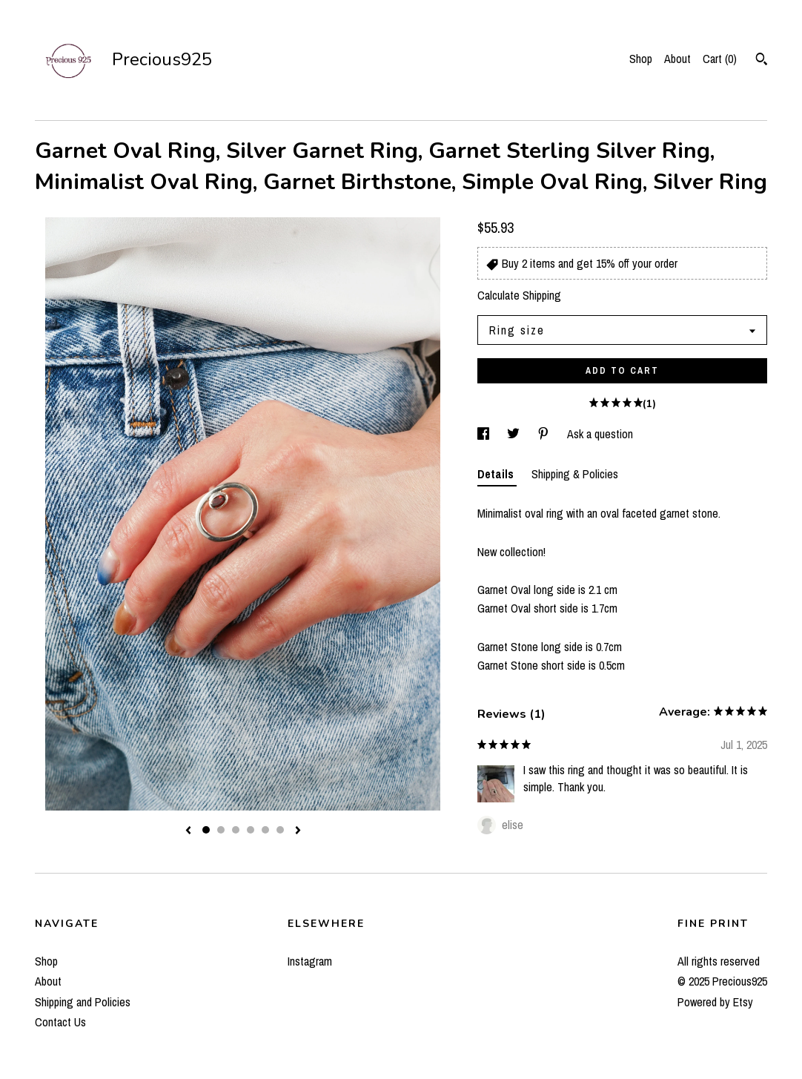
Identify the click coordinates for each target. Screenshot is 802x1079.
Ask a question (600, 434)
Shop (640, 58)
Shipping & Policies (574, 474)
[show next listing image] (298, 831)
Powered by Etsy (715, 1002)
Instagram (310, 961)
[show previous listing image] (188, 831)
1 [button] (206, 830)
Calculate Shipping (519, 295)
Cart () (720, 58)
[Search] (761, 61)
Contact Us (60, 1022)
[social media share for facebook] (484, 434)
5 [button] (265, 830)
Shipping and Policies (82, 1002)
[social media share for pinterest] (544, 434)
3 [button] (235, 830)
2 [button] (221, 830)
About (677, 58)
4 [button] (250, 830)
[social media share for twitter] (515, 434)
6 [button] (280, 830)
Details (497, 474)
